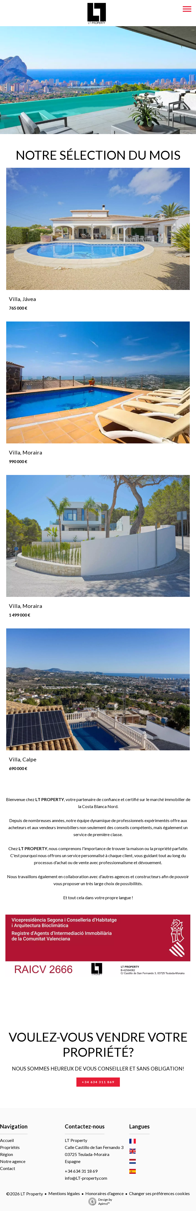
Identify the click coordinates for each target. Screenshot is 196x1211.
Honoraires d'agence (104, 1193)
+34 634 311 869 (98, 1082)
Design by (99, 1202)
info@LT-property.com (86, 1178)
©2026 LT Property (24, 1193)
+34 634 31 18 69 (81, 1171)
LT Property (76, 1140)
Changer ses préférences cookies (159, 1193)
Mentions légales (64, 1193)
